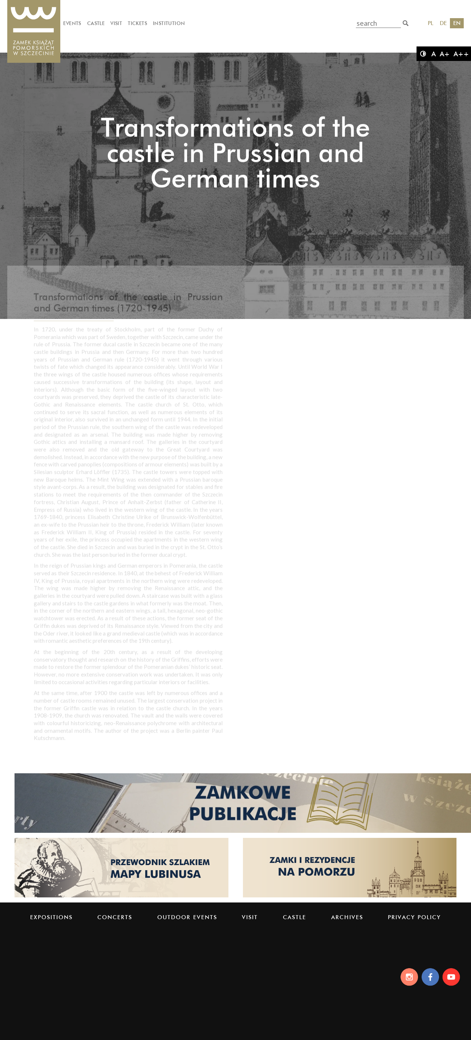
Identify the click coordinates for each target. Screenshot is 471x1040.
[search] (405, 23)
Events (72, 23)
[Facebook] (429, 977)
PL (430, 23)
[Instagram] (407, 977)
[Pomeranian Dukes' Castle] (33, 32)
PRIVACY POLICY (414, 917)
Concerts (114, 917)
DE (443, 23)
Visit (116, 23)
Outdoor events (187, 917)
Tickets (137, 23)
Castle (96, 23)
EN (456, 23)
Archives (347, 917)
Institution (169, 23)
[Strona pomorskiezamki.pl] (350, 896)
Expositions (51, 917)
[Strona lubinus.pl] (121, 896)
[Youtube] (452, 977)
